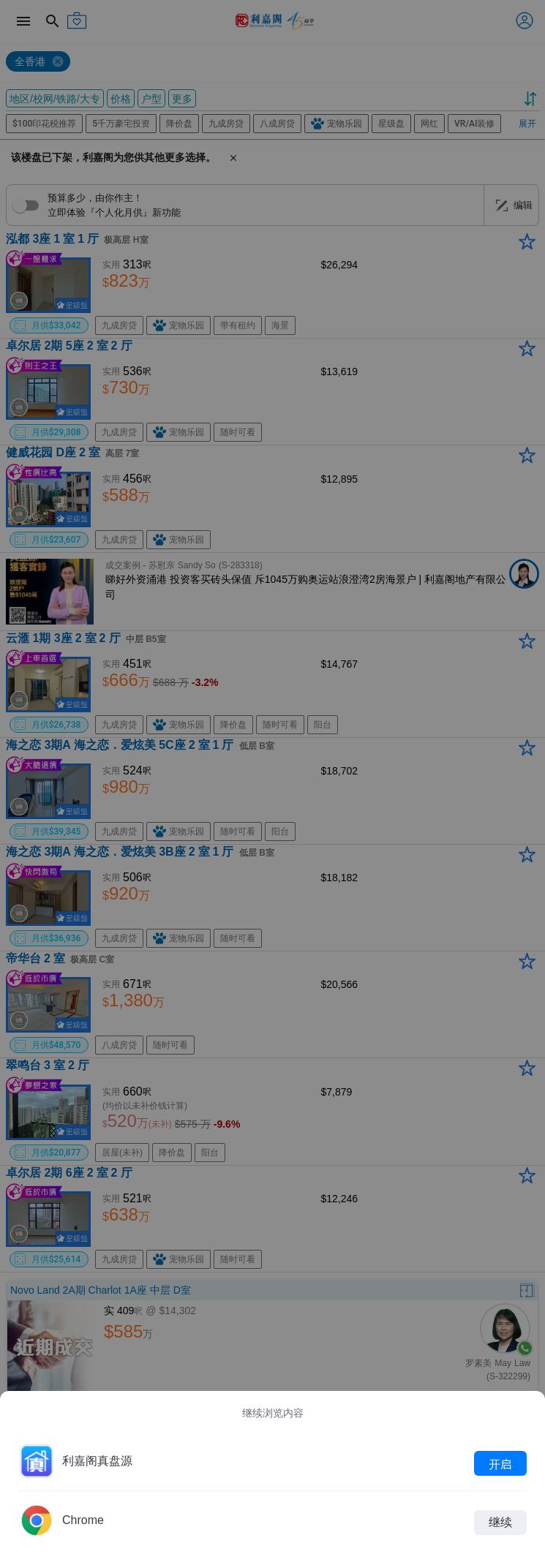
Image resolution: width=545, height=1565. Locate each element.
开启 (500, 1463)
